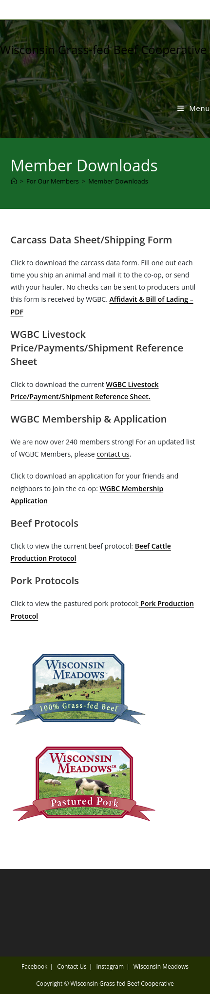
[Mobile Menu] (193, 108)
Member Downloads (118, 181)
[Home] (14, 181)
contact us (112, 454)
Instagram (110, 966)
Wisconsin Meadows (161, 966)
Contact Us (72, 966)
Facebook (34, 966)
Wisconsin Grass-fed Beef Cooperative (103, 49)
